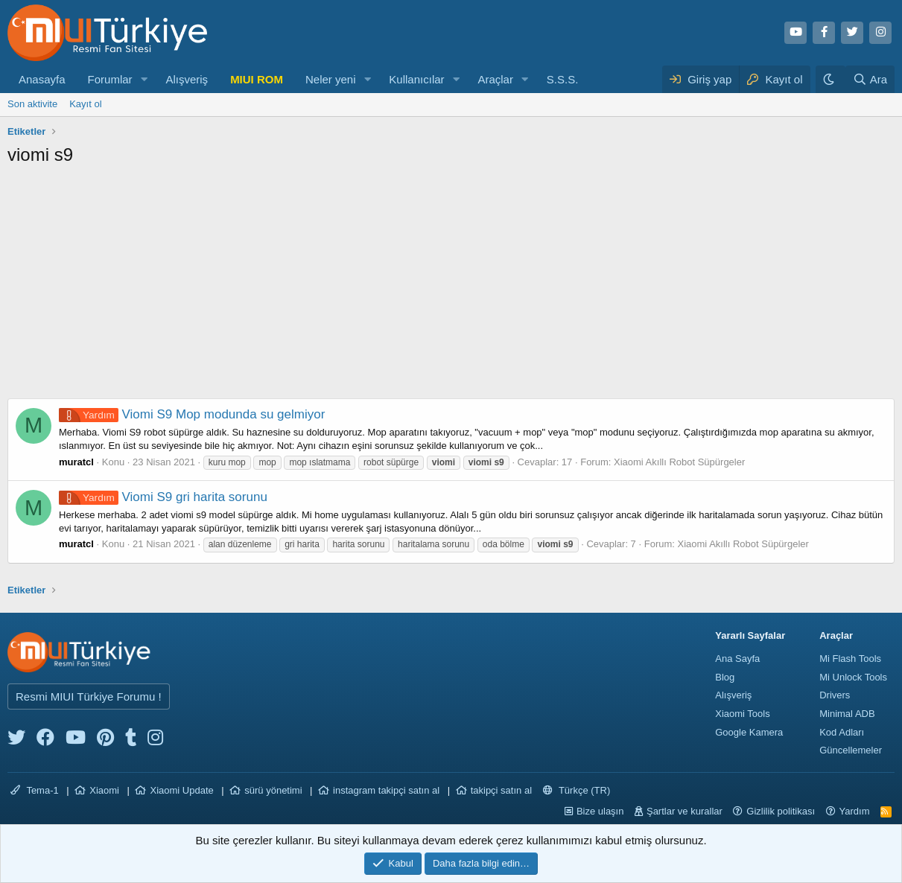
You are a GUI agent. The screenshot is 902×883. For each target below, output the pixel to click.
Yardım (854, 811)
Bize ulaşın (600, 811)
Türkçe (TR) (577, 790)
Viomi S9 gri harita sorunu (163, 497)
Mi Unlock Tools (853, 677)
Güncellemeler (850, 750)
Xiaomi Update (181, 790)
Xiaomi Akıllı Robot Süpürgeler (679, 462)
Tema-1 (34, 790)
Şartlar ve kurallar (684, 811)
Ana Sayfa (737, 658)
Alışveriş (186, 79)
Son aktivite (32, 103)
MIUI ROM (256, 79)
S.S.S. (563, 79)
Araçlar (495, 79)
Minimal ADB (846, 713)
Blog (724, 677)
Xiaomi (104, 790)
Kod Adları (841, 732)
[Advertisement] (451, 286)
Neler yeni (330, 79)
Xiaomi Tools (742, 713)
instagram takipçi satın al (386, 790)
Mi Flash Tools (850, 658)
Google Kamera (749, 732)
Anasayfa (42, 79)
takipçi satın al (501, 790)
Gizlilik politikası (780, 811)
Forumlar (110, 79)
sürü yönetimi (273, 790)
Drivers (834, 695)
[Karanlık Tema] (830, 79)
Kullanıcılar (416, 79)
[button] (143, 79)
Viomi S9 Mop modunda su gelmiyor (192, 414)
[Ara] (870, 79)
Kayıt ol (85, 103)
